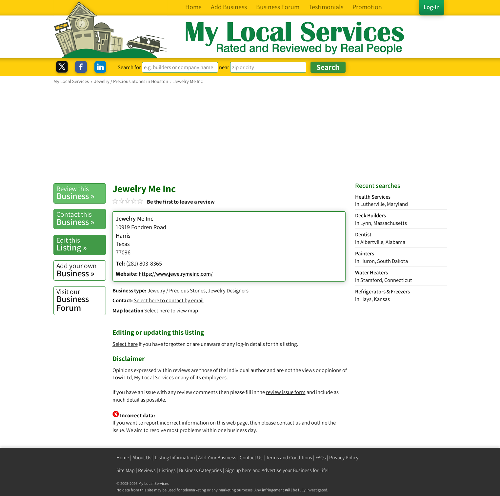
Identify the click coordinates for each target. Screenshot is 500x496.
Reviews (147, 470)
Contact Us (251, 457)
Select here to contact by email (169, 300)
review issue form (286, 392)
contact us (289, 422)
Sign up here (238, 470)
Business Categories (200, 470)
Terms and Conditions (289, 457)
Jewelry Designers (228, 290)
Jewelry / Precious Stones (177, 290)
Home (122, 457)
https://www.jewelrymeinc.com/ (176, 273)
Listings (167, 470)
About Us (141, 457)
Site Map (125, 470)
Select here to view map (171, 310)
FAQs (320, 457)
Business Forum (81, 300)
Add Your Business (217, 457)
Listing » (81, 244)
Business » (81, 193)
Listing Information (175, 457)
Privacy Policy (343, 457)
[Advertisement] (250, 133)
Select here (125, 343)
